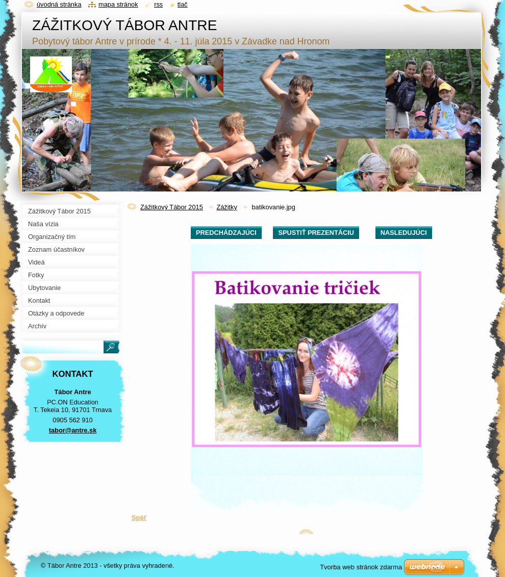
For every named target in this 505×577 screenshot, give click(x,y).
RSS (158, 4)
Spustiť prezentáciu (316, 232)
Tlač (183, 4)
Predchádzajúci (226, 232)
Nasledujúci (404, 232)
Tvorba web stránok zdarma (361, 567)
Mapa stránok (118, 4)
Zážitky (226, 207)
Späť (139, 517)
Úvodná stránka (59, 4)
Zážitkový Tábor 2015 (171, 207)
